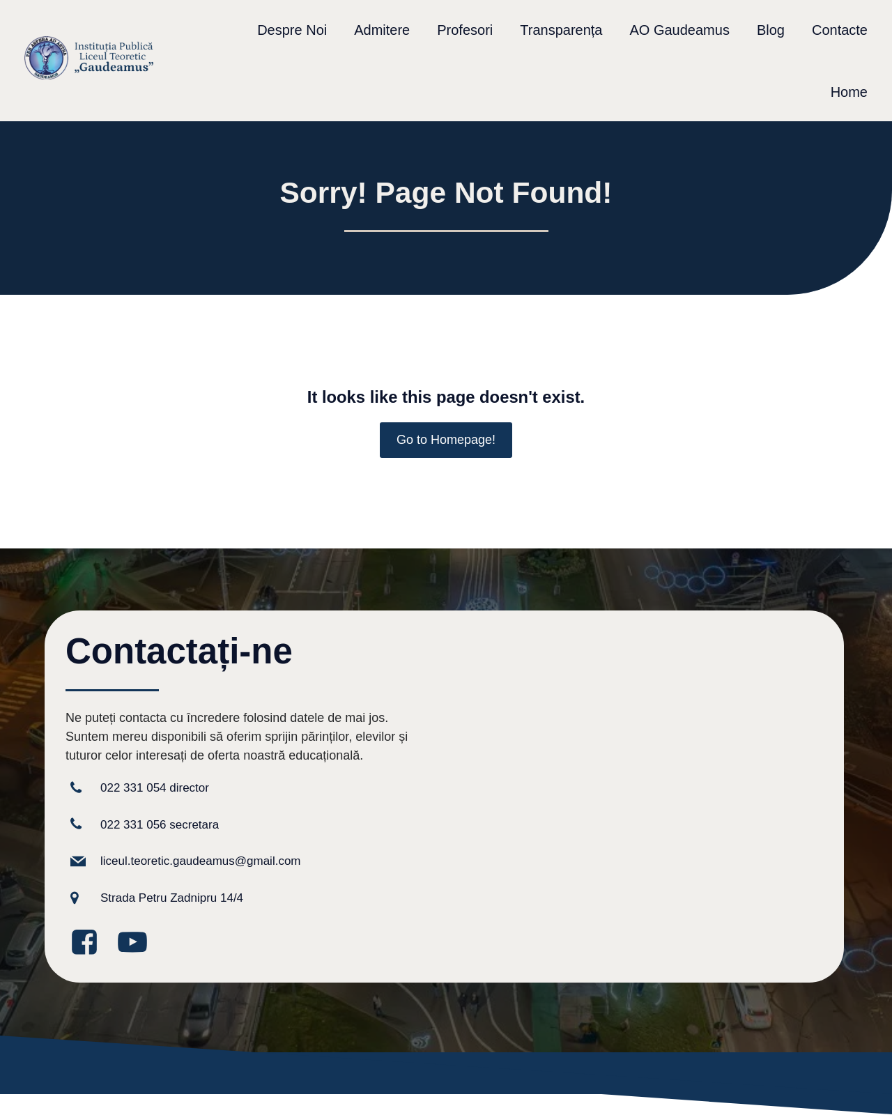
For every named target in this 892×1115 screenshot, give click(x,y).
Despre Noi (292, 30)
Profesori (465, 30)
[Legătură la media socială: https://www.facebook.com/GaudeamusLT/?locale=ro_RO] (90, 943)
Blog (771, 30)
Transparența (561, 30)
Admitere (382, 30)
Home (849, 92)
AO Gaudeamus (679, 30)
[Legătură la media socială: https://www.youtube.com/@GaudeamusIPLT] (138, 943)
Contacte (840, 30)
